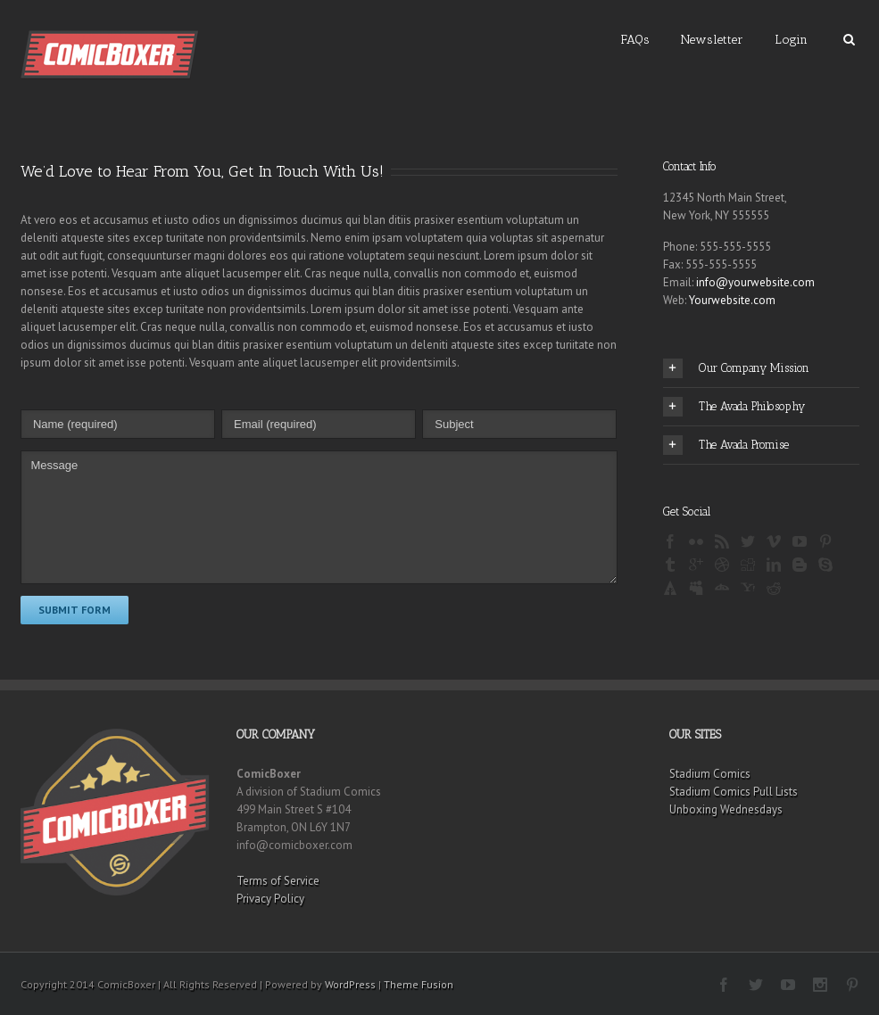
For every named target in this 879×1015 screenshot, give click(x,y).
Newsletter (712, 39)
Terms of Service (277, 880)
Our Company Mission (736, 368)
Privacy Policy (270, 898)
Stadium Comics (709, 773)
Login (791, 39)
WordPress (350, 984)
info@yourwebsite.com (755, 282)
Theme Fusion (418, 984)
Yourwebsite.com (732, 300)
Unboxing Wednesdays (726, 809)
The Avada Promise (726, 445)
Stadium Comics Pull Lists (733, 791)
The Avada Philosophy (734, 407)
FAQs (635, 39)
